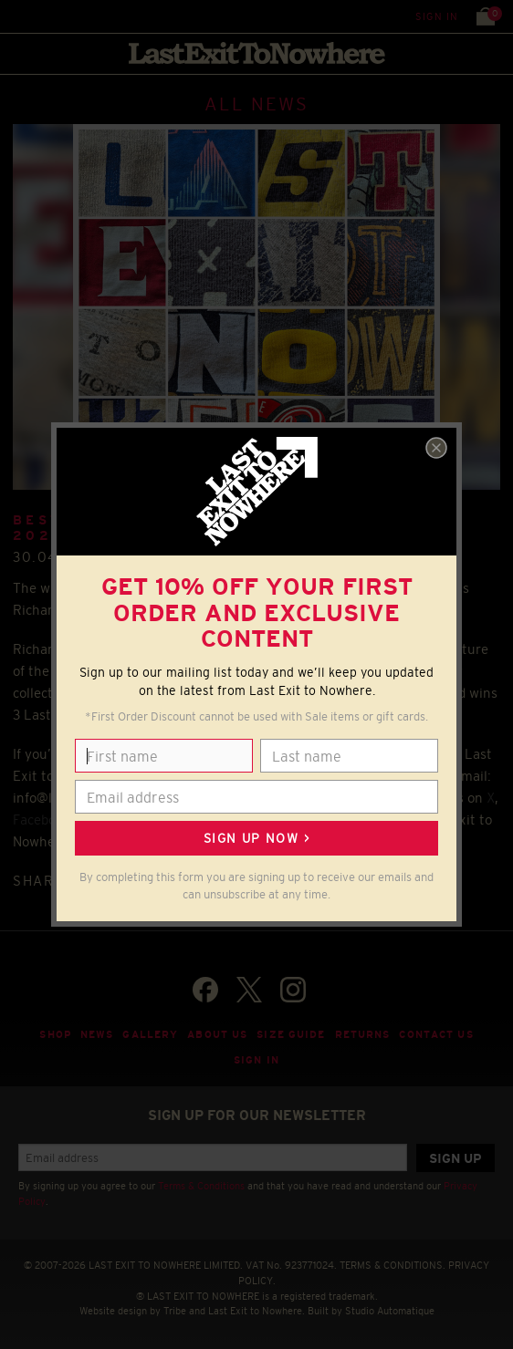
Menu (17, 16)
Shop (55, 1034)
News (97, 1034)
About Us (217, 1034)
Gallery (150, 1034)
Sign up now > (256, 838)
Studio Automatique (389, 1310)
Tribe (174, 1310)
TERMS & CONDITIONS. (392, 1265)
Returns (363, 1034)
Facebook (41, 819)
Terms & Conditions (201, 1185)
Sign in (436, 16)
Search (54, 16)
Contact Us (436, 1034)
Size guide (290, 1034)
